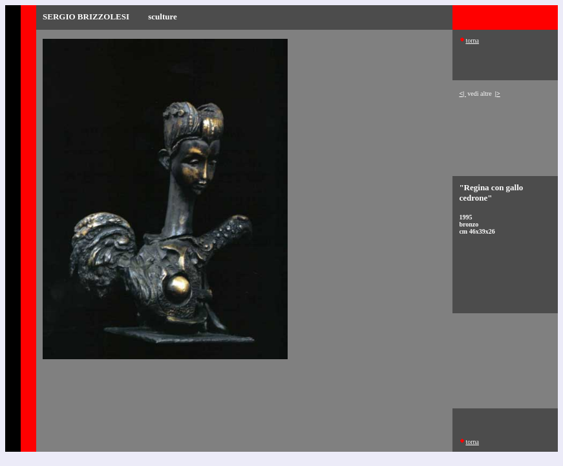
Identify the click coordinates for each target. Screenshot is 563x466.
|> (497, 93)
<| (462, 93)
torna (472, 40)
